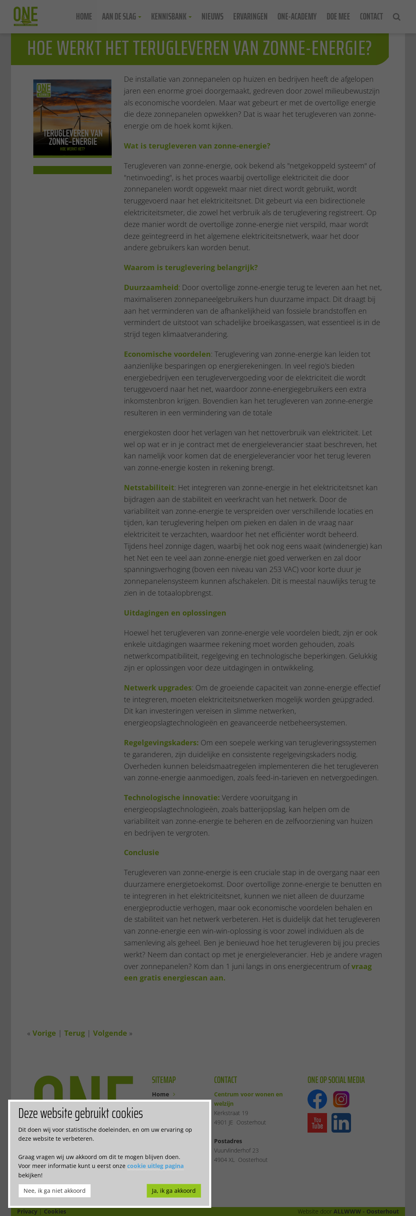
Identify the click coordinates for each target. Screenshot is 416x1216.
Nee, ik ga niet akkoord (55, 1190)
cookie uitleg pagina (155, 1166)
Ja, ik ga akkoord (174, 1190)
